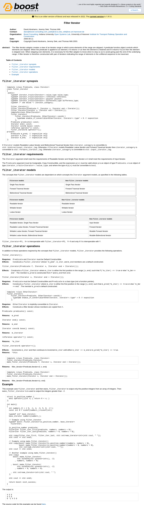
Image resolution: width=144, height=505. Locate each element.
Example (15, 74)
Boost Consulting (31, 34)
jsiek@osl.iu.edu (55, 32)
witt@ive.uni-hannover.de (73, 32)
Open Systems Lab (62, 34)
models (23, 69)
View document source (11, 501)
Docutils (37, 501)
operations (25, 71)
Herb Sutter (104, 6)
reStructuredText (52, 501)
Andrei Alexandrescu (118, 6)
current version (97, 16)
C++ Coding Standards (133, 6)
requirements (26, 66)
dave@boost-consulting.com (35, 32)
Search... (134, 10)
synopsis (24, 64)
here (44, 498)
